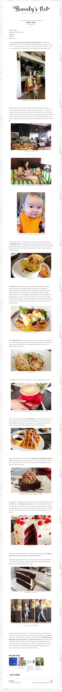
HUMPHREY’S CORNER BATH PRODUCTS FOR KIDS (30, 669)
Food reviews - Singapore (36, 20)
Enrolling (11, 666)
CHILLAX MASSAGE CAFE (15, 682)
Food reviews (25, 20)
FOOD (20, 20)
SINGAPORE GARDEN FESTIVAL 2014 (39, 668)
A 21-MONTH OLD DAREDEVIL (21, 667)
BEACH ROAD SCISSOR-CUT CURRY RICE (43, 682)
